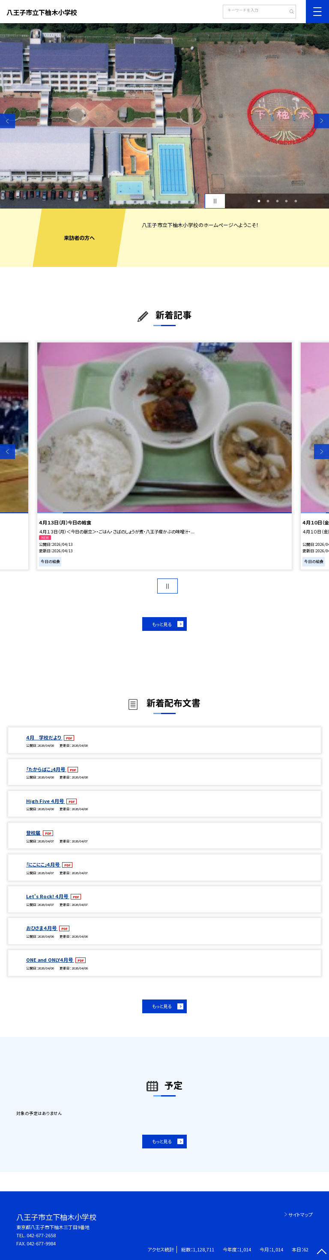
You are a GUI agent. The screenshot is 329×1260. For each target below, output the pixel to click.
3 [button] (277, 201)
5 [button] (295, 201)
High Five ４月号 (45, 800)
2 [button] (268, 201)
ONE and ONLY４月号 (50, 959)
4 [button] (286, 201)
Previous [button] (7, 120)
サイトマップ (300, 1214)
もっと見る (161, 624)
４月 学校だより (44, 737)
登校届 (34, 832)
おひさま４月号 (42, 927)
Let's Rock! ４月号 (47, 896)
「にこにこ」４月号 (43, 864)
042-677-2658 (41, 1235)
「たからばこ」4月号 (46, 769)
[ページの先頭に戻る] (321, 1252)
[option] (164, 116)
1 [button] (258, 201)
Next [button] (321, 120)
